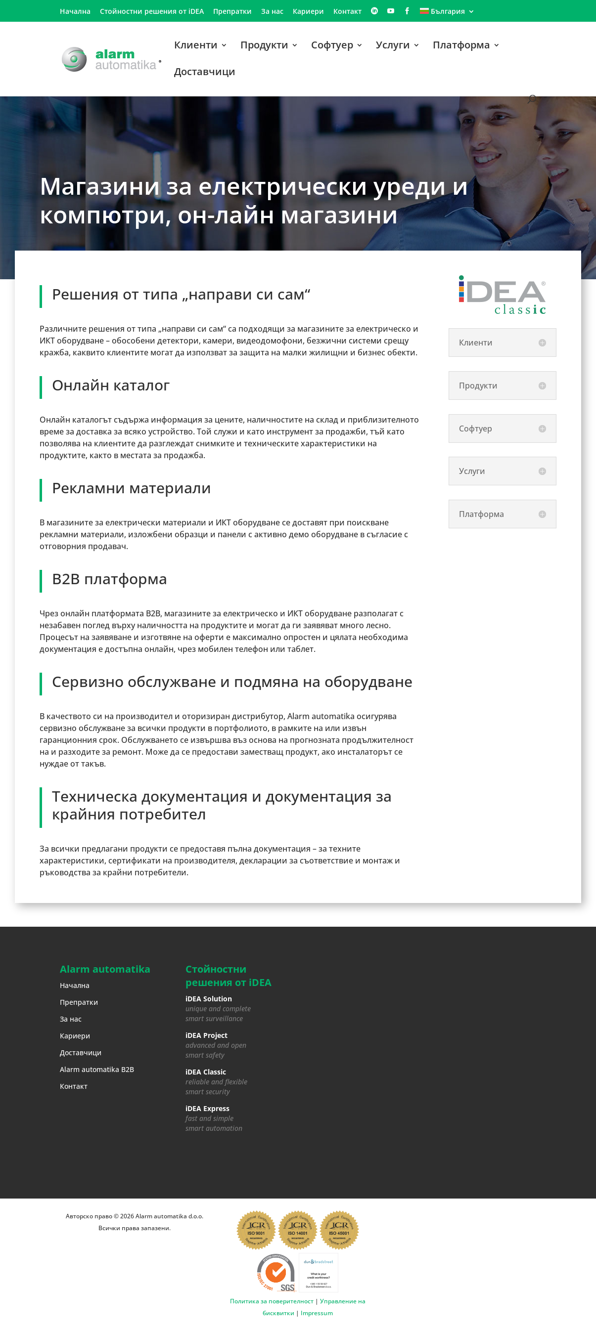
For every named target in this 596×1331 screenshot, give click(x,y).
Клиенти (196, 46)
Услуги (393, 46)
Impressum (317, 1313)
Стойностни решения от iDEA (152, 12)
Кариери (308, 12)
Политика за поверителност (272, 1301)
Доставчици (204, 73)
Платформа (461, 46)
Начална (75, 12)
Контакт (347, 12)
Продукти (264, 46)
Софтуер (332, 46)
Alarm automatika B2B (97, 1069)
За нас (272, 12)
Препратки (232, 12)
